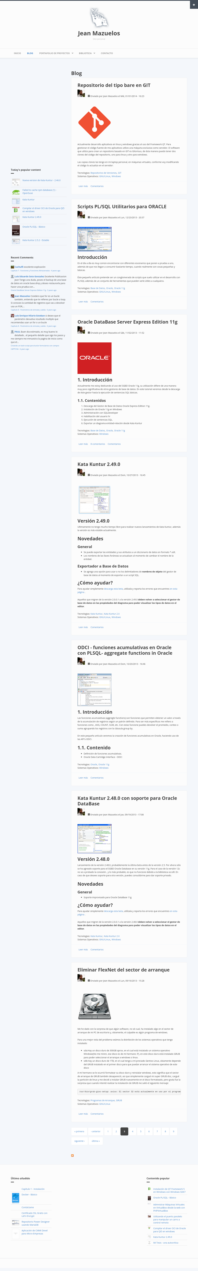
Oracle (109, 288)
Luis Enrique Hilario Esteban (30, 315)
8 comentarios (97, 443)
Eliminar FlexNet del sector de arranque (123, 970)
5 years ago (51, 290)
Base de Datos (97, 288)
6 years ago (51, 310)
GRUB (119, 1100)
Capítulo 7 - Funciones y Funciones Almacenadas (30, 270)
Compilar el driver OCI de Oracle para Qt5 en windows (169, 1230)
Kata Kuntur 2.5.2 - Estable (35, 240)
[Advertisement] (34, 113)
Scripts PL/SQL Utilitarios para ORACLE (121, 206)
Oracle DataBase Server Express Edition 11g (28, 290)
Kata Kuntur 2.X (112, 613)
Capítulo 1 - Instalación (33, 1188)
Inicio (17, 53)
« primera (79, 1131)
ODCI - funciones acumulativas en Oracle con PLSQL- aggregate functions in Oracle (124, 650)
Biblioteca (86, 52)
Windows (116, 176)
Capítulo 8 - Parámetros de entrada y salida (28, 310)
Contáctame (28, 1207)
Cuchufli (19, 266)
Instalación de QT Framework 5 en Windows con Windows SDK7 (169, 1190)
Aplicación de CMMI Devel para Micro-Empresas (35, 1232)
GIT (119, 172)
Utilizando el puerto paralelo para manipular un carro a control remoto (167, 1219)
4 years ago (55, 270)
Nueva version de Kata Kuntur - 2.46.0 (41, 180)
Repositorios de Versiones (103, 172)
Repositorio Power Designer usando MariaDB (36, 1223)
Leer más (83, 186)
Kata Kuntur (28, 199)
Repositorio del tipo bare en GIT (114, 85)
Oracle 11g (119, 288)
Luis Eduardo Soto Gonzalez (29, 276)
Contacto (107, 53)
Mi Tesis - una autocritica (165, 1242)
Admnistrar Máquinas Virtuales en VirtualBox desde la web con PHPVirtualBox (169, 1207)
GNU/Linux (104, 176)
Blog (30, 53)
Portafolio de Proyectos (55, 52)
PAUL (17, 331)
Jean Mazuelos (99, 33)
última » (96, 1140)
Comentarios (96, 186)
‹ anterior (95, 1131)
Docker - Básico (29, 1194)
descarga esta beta (113, 588)
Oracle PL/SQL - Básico (33, 226)
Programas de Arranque (102, 1100)
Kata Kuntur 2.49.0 (31, 217)
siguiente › (79, 1140)
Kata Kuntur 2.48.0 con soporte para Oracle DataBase (127, 801)
